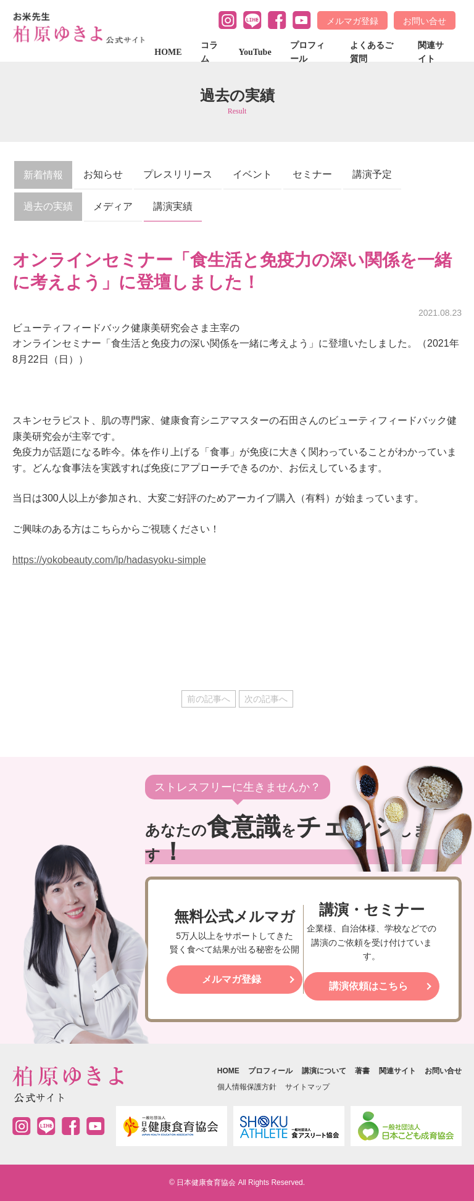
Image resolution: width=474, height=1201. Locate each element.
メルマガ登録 (352, 21)
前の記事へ (208, 699)
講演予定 (372, 174)
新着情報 (43, 175)
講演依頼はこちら (368, 986)
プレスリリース (177, 174)
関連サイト (431, 52)
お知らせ (103, 174)
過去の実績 (48, 206)
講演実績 (173, 206)
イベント (252, 174)
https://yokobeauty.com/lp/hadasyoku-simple (109, 560)
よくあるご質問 (371, 52)
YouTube (254, 52)
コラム (209, 52)
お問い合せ (424, 21)
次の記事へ (266, 699)
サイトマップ (307, 1087)
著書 (362, 1071)
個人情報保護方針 (246, 1087)
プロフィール (307, 52)
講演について (324, 1071)
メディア (113, 206)
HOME (167, 52)
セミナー (312, 174)
